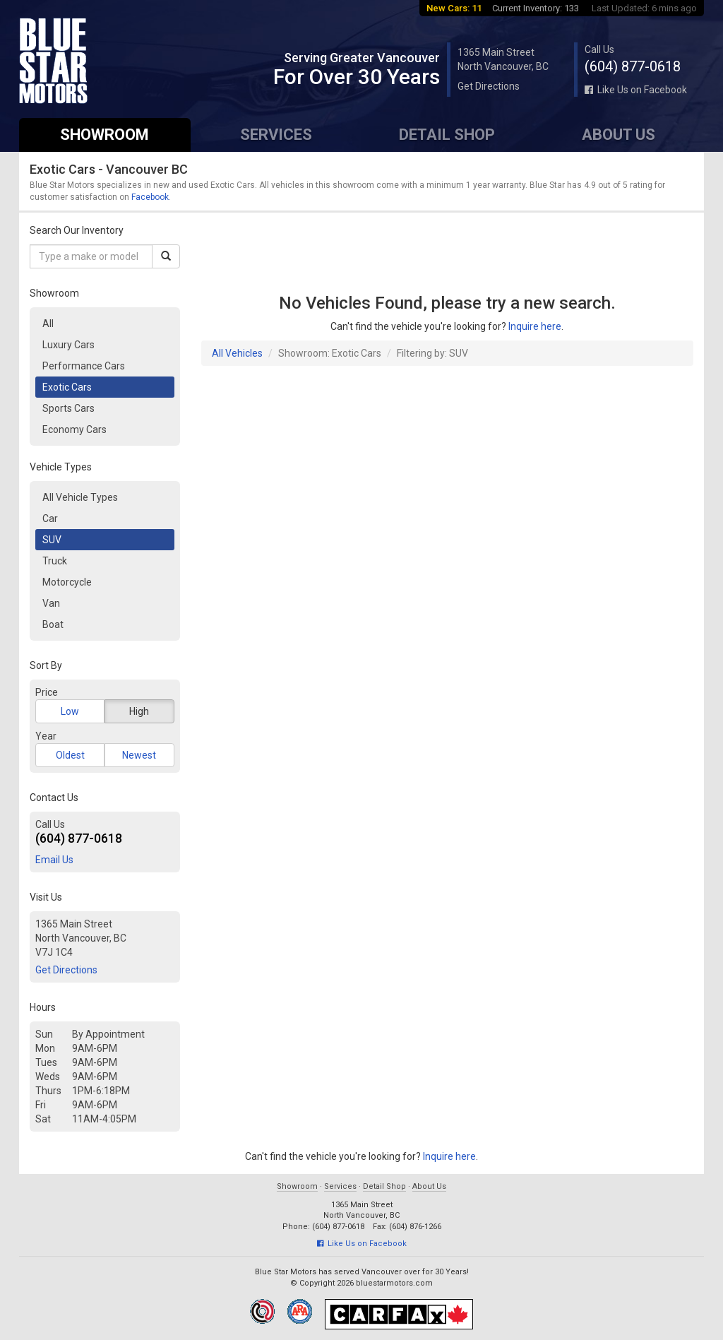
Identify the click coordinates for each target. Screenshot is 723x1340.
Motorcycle (67, 582)
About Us (618, 134)
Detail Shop (447, 134)
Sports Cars (68, 408)
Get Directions (489, 86)
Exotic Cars (67, 387)
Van (51, 603)
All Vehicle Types (80, 497)
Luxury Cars (68, 344)
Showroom (104, 134)
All (48, 323)
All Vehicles (237, 353)
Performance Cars (83, 366)
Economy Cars (74, 429)
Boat (53, 624)
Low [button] (70, 711)
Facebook (150, 197)
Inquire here (534, 326)
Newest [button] (139, 755)
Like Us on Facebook (636, 89)
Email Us (54, 859)
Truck (54, 561)
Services (276, 134)
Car (50, 518)
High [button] (139, 711)
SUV (51, 539)
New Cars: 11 (454, 8)
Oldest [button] (70, 755)
